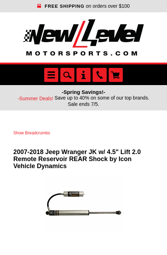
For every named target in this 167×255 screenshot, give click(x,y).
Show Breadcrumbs (31, 132)
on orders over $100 (83, 6)
